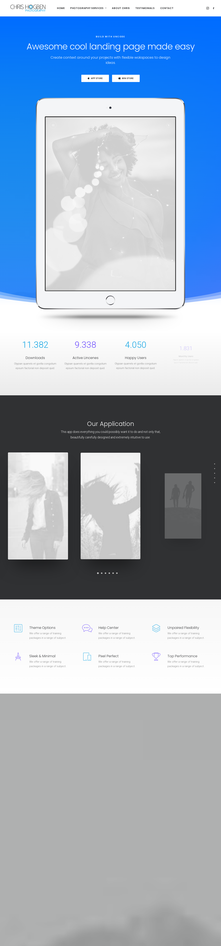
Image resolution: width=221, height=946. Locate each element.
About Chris (116, 8)
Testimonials (140, 8)
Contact (162, 8)
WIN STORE (125, 78)
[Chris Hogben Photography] (23, 8)
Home (56, 8)
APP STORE (95, 78)
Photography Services (84, 8)
